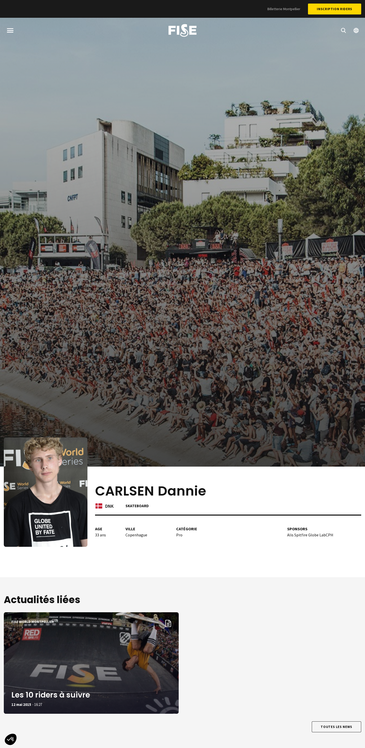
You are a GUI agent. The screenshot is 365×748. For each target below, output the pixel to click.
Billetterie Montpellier (283, 9)
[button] (11, 739)
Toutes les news (336, 727)
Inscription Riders (334, 9)
